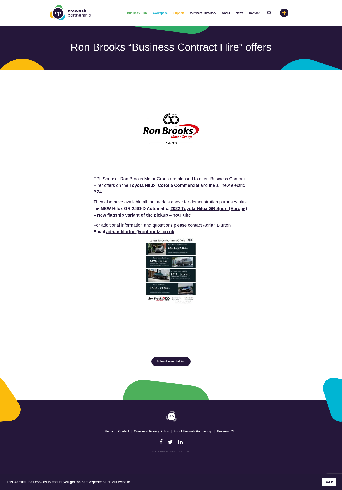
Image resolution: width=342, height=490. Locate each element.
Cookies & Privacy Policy (151, 431)
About (226, 13)
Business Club (137, 13)
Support (178, 13)
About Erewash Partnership (193, 431)
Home (109, 431)
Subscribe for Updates (171, 361)
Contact (254, 13)
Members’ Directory (203, 13)
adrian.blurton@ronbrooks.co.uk (140, 231)
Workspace (160, 13)
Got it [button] (329, 482)
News (239, 13)
